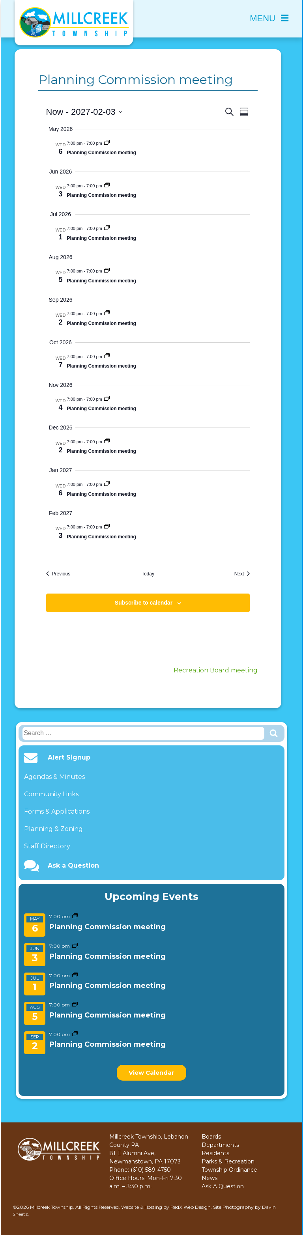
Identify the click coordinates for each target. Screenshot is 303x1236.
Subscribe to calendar (143, 602)
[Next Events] (242, 574)
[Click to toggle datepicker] (84, 111)
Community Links (51, 794)
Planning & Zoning (53, 829)
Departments (220, 1144)
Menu (269, 18)
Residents (215, 1153)
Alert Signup (69, 757)
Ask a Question (73, 866)
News (209, 1178)
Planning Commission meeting (107, 926)
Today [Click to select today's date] (148, 574)
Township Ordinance (229, 1169)
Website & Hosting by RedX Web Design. (166, 1207)
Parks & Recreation (228, 1161)
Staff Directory (47, 846)
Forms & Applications (57, 811)
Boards (211, 1136)
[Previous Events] (58, 574)
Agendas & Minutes (54, 776)
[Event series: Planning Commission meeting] (75, 916)
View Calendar (151, 1072)
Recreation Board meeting (216, 670)
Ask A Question (223, 1186)
